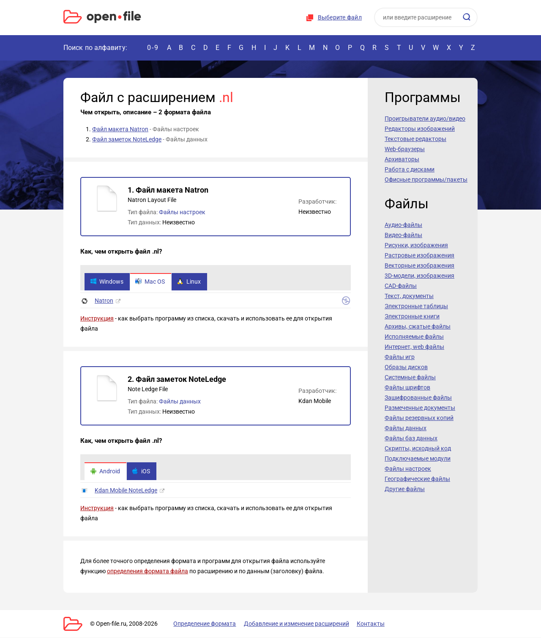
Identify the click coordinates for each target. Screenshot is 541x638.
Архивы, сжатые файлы (418, 326)
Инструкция (97, 318)
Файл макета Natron (120, 129)
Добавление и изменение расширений (295, 624)
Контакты (369, 624)
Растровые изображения (419, 255)
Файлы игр (400, 357)
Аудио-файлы (403, 224)
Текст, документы (409, 296)
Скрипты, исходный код (418, 448)
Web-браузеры (405, 149)
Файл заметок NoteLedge (126, 139)
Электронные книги (412, 316)
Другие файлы (405, 489)
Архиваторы (402, 159)
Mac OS (150, 282)
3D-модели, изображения (419, 275)
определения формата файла (147, 571)
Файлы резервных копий (419, 417)
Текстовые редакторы (415, 138)
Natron (104, 301)
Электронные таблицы (416, 306)
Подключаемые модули (418, 458)
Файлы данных (180, 401)
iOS (141, 471)
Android (105, 471)
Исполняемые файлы (414, 336)
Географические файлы (417, 478)
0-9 (153, 48)
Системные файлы (410, 377)
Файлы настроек (182, 212)
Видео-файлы (403, 235)
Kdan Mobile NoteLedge (126, 490)
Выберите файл (340, 17)
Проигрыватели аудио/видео (425, 118)
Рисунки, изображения (416, 245)
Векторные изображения (419, 265)
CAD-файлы (401, 285)
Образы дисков (406, 367)
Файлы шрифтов (407, 387)
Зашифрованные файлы (418, 397)
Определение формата (204, 624)
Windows (106, 282)
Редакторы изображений (420, 128)
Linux (189, 282)
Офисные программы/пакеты (426, 179)
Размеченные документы (420, 407)
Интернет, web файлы (414, 346)
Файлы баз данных (411, 438)
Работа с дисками (409, 169)
